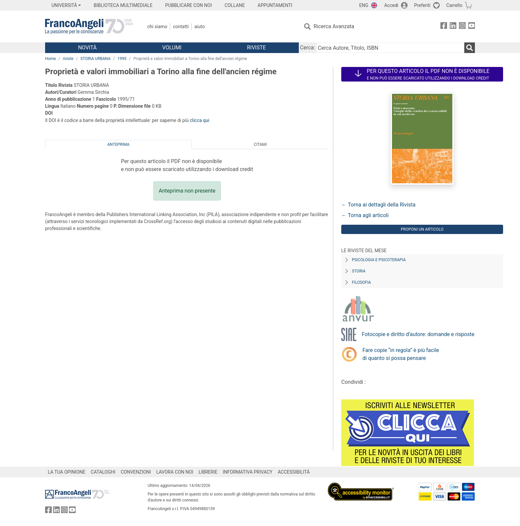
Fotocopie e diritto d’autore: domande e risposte (418, 334)
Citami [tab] (260, 144)
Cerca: (307, 47)
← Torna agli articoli (365, 215)
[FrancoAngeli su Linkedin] (453, 26)
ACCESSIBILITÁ (294, 472)
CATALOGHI (103, 472)
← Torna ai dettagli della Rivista (378, 205)
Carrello (454, 5)
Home (50, 58)
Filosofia (361, 282)
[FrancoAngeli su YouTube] (471, 26)
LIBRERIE (208, 472)
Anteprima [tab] (118, 144)
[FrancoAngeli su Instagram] (462, 26)
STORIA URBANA (95, 58)
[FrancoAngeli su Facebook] (443, 26)
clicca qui (199, 120)
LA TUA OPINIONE (67, 472)
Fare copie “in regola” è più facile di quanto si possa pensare (400, 354)
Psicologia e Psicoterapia (379, 260)
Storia (358, 271)
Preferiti (422, 5)
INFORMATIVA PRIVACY (248, 472)
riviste (68, 58)
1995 (121, 58)
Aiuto (199, 26)
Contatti (181, 26)
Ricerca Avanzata (334, 26)
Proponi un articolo (422, 229)
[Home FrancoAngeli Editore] (89, 26)
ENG (363, 5)
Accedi (391, 5)
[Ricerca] (469, 47)
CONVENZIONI (136, 472)
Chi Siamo (157, 26)
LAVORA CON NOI (174, 472)
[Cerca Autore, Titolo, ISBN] (390, 47)
